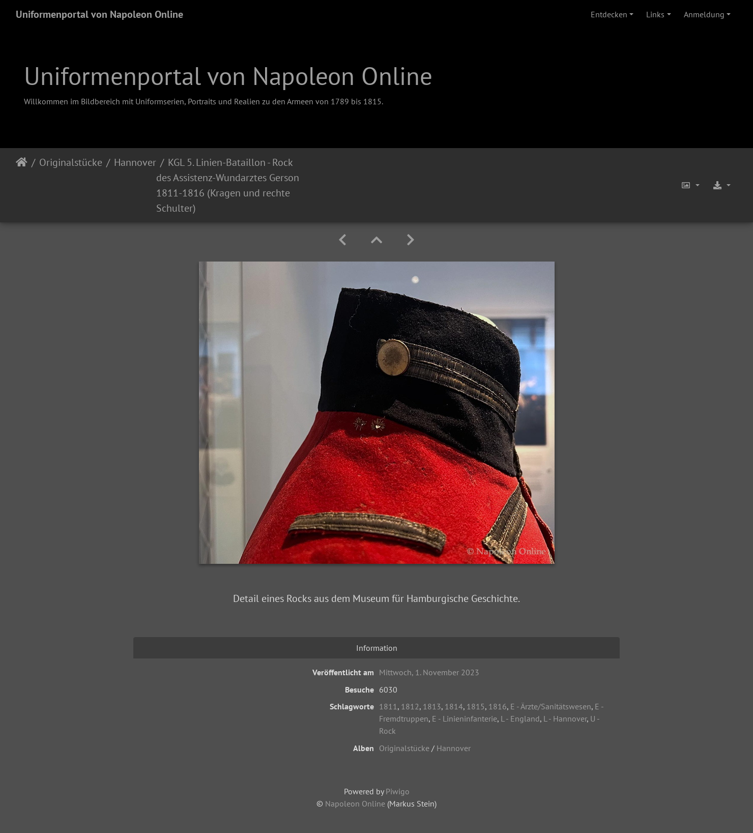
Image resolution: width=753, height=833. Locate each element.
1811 (388, 706)
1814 (454, 706)
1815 (476, 706)
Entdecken (609, 14)
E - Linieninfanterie (464, 718)
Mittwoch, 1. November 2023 (429, 672)
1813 (432, 706)
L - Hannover (565, 718)
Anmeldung (704, 14)
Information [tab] (376, 648)
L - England (520, 718)
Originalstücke (70, 162)
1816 (497, 706)
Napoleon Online (355, 803)
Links (655, 14)
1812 (410, 706)
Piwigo (398, 791)
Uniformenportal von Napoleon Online (99, 14)
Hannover (135, 162)
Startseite (21, 185)
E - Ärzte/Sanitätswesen (550, 706)
